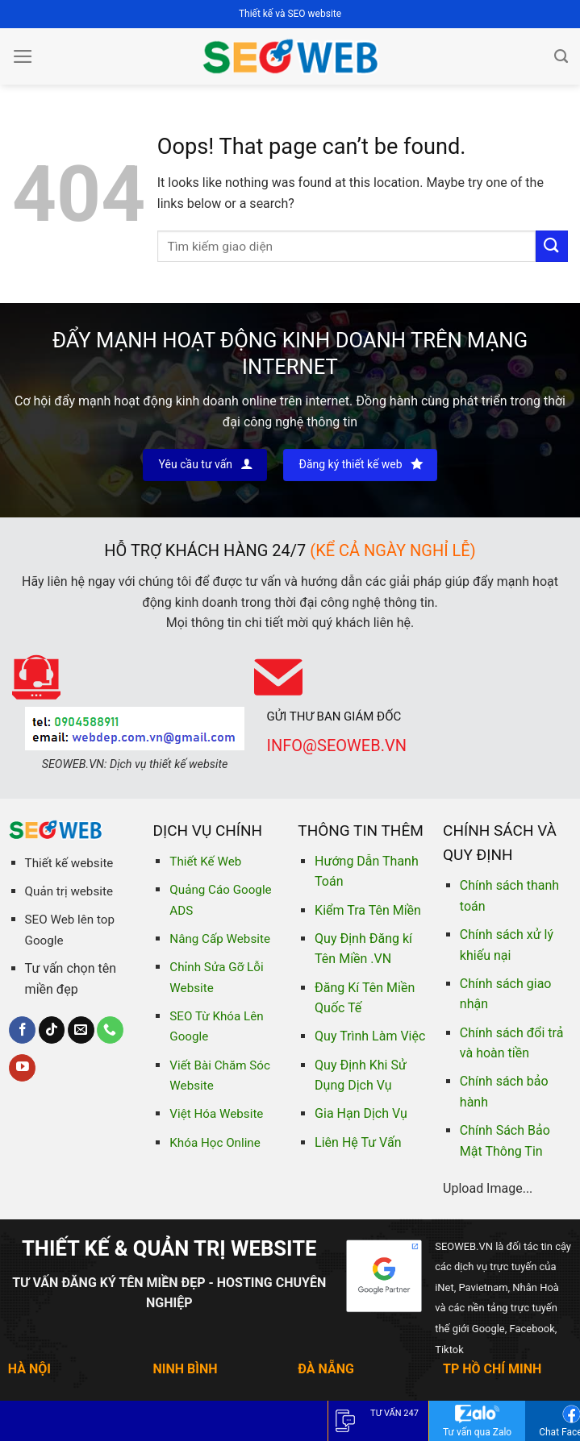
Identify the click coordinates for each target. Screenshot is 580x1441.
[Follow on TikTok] (52, 1030)
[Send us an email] (81, 1030)
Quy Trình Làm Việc (370, 1036)
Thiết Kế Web (205, 861)
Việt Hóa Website (216, 1114)
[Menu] (23, 56)
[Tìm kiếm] (561, 56)
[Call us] (110, 1030)
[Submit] (552, 246)
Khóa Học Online (214, 1143)
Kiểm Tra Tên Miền (368, 910)
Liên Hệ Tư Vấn (358, 1142)
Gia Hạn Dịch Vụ (361, 1113)
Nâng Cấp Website (219, 939)
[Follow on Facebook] (22, 1030)
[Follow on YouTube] (22, 1068)
